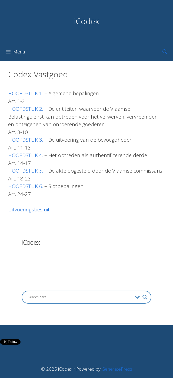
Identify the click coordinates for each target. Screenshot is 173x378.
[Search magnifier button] (145, 297)
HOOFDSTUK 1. (25, 93)
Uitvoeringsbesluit (29, 209)
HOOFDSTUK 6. (25, 186)
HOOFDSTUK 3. (25, 139)
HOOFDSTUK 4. (25, 155)
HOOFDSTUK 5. (25, 170)
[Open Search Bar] (164, 51)
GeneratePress (117, 369)
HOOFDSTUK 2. (25, 108)
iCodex (86, 21)
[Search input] (80, 297)
